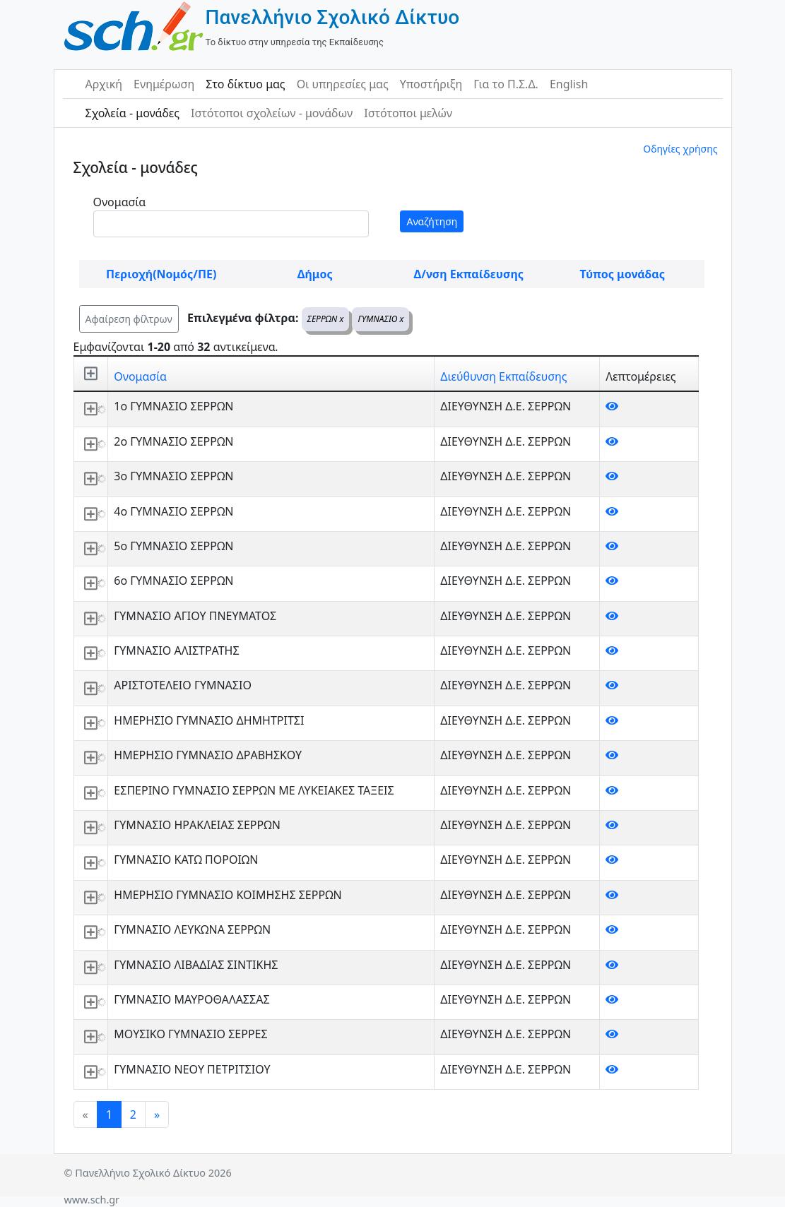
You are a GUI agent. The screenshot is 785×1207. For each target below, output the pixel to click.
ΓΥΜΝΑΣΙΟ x (380, 319)
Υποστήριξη (431, 84)
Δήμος (315, 274)
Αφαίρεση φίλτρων (128, 319)
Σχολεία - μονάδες (132, 113)
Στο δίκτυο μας (245, 84)
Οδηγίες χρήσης (680, 148)
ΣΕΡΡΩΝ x (325, 319)
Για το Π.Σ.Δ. (505, 84)
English (569, 84)
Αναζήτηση (431, 221)
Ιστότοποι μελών (408, 113)
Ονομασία (119, 202)
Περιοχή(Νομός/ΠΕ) (161, 274)
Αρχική (104, 84)
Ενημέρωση (164, 84)
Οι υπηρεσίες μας (343, 84)
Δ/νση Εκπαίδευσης (469, 274)
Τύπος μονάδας (622, 274)
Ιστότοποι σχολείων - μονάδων (272, 113)
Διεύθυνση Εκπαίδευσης (503, 376)
